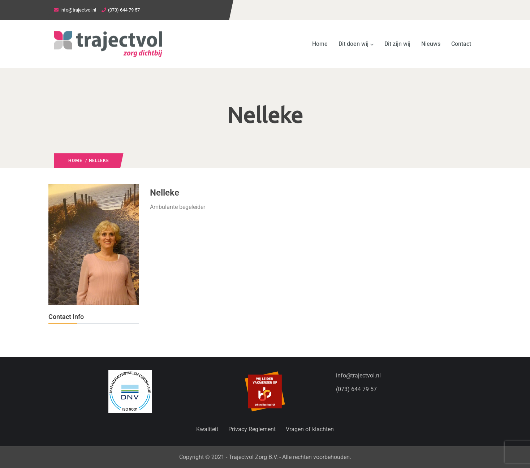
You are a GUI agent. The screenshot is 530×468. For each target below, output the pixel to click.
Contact (461, 43)
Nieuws (430, 43)
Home (320, 43)
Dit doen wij (356, 43)
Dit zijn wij (397, 43)
